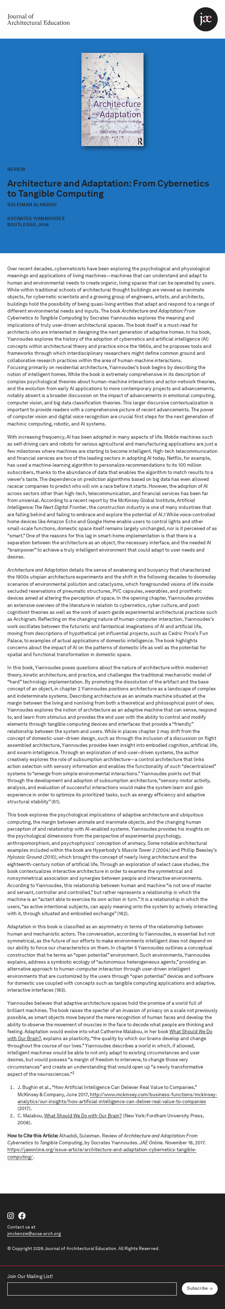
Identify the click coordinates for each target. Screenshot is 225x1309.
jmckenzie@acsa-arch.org (34, 1233)
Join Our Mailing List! (30, 1276)
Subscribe (197, 1288)
